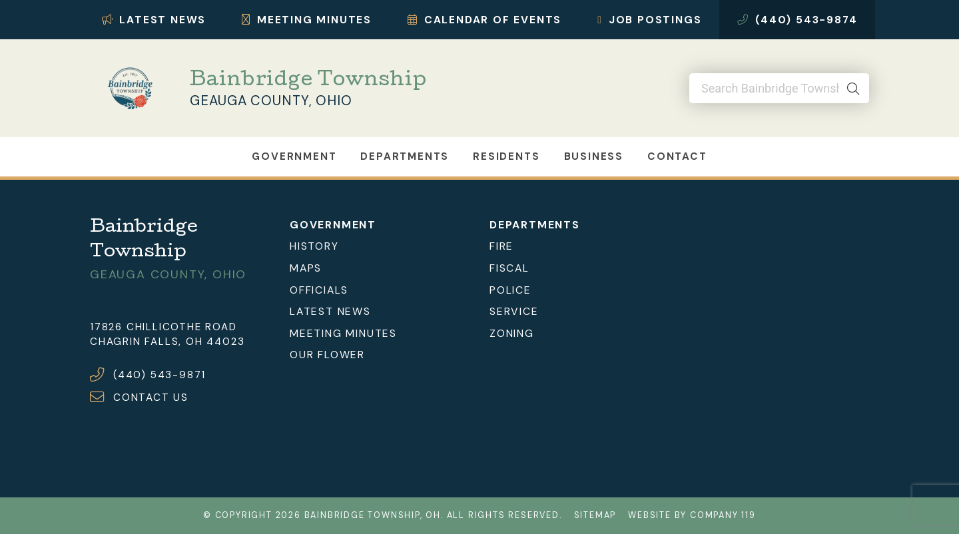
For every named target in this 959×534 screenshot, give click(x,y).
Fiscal (509, 268)
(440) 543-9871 (159, 375)
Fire (501, 246)
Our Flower (327, 355)
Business (593, 156)
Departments (404, 156)
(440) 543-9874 (797, 20)
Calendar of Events (484, 20)
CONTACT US (150, 397)
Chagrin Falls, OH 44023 (167, 341)
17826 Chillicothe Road (163, 327)
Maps (306, 268)
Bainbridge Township (308, 81)
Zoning (511, 333)
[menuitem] (380, 247)
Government (294, 156)
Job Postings (649, 20)
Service (514, 311)
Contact (677, 156)
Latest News (154, 20)
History (314, 246)
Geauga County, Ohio (271, 100)
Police (510, 290)
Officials (319, 290)
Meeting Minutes (307, 20)
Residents (506, 156)
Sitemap (595, 515)
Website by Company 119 (692, 515)
